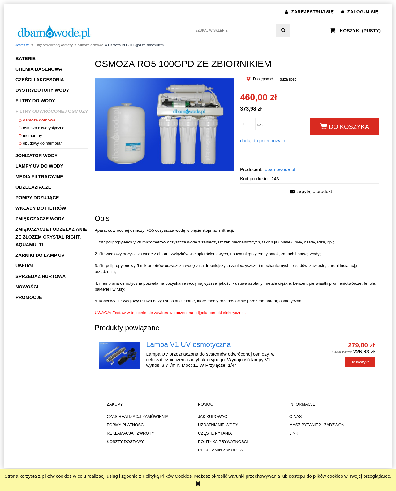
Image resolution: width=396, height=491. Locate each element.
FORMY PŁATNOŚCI (126, 425)
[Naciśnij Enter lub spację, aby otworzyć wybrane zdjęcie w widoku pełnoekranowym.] (164, 124)
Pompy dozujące (37, 197)
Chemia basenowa (38, 69)
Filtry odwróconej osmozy (51, 111)
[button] (309, 191)
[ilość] (248, 124)
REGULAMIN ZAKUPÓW (220, 450)
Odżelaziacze (33, 187)
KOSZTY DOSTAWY (125, 441)
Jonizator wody (36, 155)
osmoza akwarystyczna (43, 127)
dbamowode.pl (280, 169)
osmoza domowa (39, 120)
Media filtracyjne (39, 176)
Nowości (26, 286)
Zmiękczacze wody (39, 218)
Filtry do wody (35, 100)
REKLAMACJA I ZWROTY (130, 433)
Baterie (25, 58)
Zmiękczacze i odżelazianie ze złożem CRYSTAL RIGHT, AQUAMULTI (51, 236)
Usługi (24, 265)
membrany (32, 135)
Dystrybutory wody (42, 90)
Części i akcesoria (39, 79)
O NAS (295, 416)
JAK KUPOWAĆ (212, 416)
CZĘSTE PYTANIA (215, 433)
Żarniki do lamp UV (40, 255)
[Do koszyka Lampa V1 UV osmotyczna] (360, 362)
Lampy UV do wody (39, 166)
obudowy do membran (43, 143)
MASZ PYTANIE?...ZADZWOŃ (316, 425)
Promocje (28, 297)
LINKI (294, 433)
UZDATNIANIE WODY (218, 425)
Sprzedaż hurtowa (40, 276)
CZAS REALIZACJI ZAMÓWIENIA (137, 416)
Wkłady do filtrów (40, 208)
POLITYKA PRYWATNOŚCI (223, 441)
